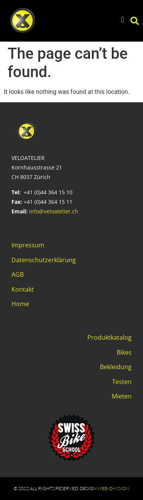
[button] (122, 20)
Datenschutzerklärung (43, 260)
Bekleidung (116, 367)
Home (20, 304)
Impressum (27, 245)
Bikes (124, 352)
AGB (17, 274)
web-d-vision (113, 488)
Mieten (122, 396)
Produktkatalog (109, 337)
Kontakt (22, 289)
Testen (122, 381)
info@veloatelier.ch (53, 211)
